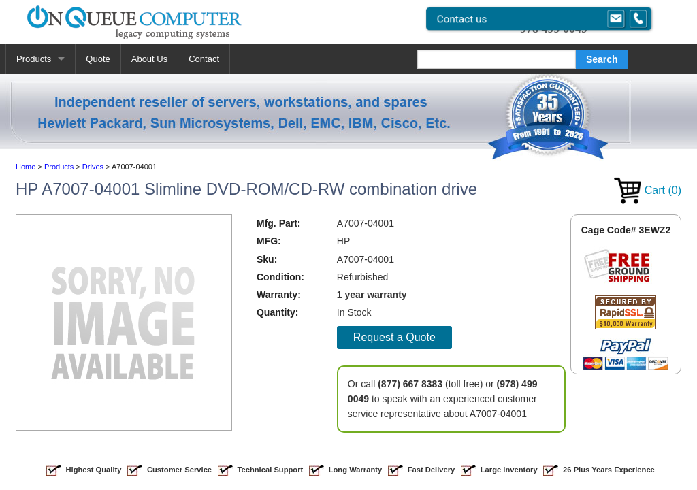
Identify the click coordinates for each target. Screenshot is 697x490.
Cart (647, 190)
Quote (98, 59)
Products (33, 59)
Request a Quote (394, 337)
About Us (149, 59)
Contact (204, 59)
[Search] (496, 59)
